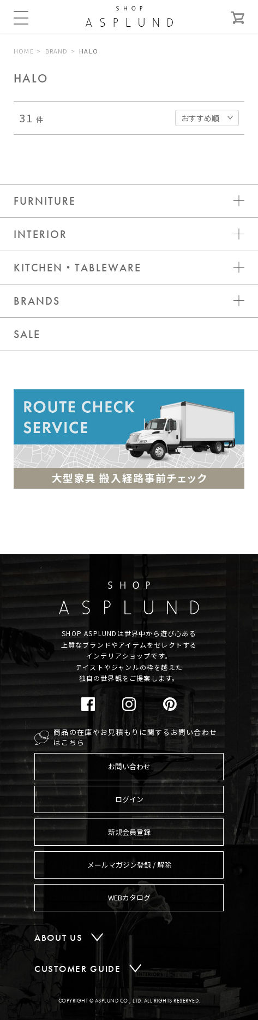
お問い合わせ (129, 766)
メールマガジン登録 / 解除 (129, 864)
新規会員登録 (129, 832)
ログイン (129, 799)
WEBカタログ (129, 897)
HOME (23, 50)
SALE (27, 334)
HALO (88, 50)
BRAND (56, 50)
